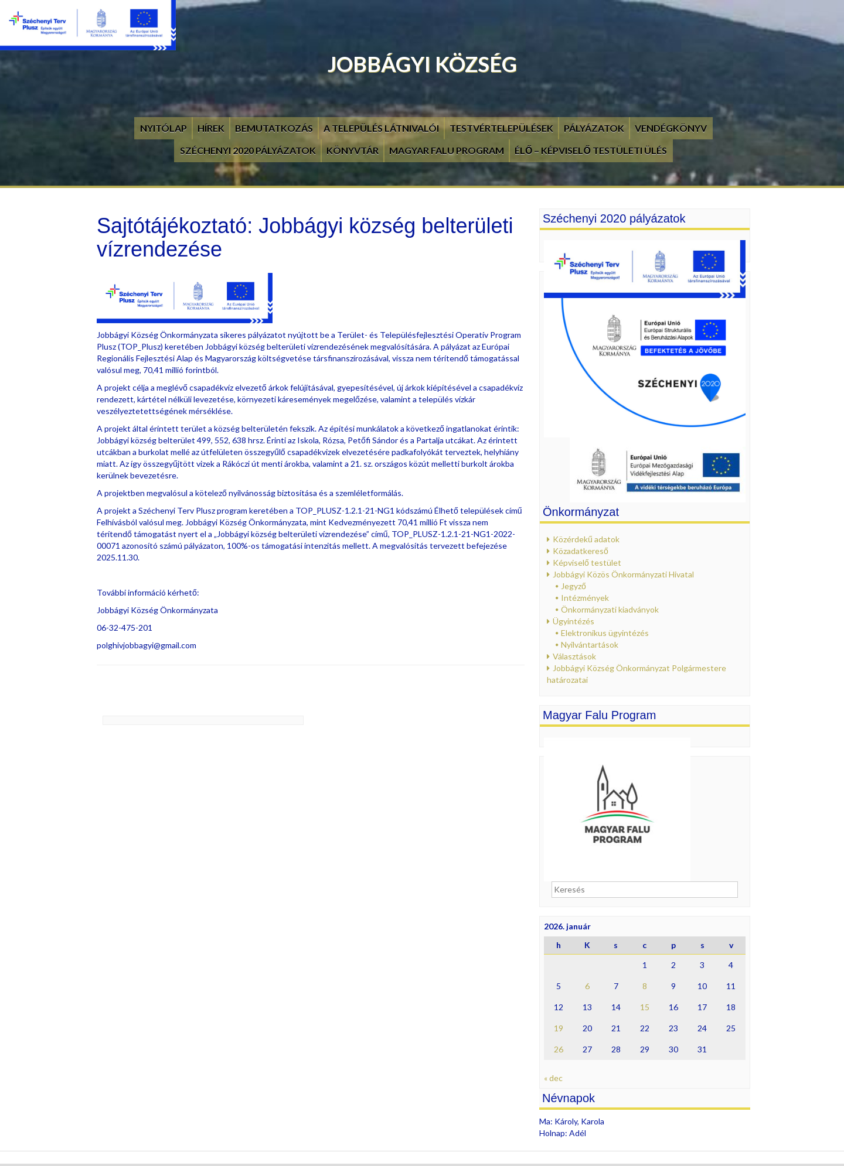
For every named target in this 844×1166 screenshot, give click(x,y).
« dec (553, 1078)
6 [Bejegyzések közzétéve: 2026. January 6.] (587, 986)
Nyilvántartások (589, 644)
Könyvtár (352, 150)
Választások (574, 656)
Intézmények (585, 598)
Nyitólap (163, 128)
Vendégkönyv (671, 128)
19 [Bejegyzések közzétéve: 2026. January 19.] (558, 1028)
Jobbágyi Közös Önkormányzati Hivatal (623, 574)
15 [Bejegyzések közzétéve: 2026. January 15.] (644, 1007)
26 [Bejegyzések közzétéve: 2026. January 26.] (558, 1049)
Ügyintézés (573, 621)
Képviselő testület (587, 562)
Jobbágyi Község (422, 64)
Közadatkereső (580, 551)
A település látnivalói (381, 128)
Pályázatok (594, 128)
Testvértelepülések (501, 128)
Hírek (211, 128)
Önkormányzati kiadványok (610, 609)
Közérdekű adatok (586, 539)
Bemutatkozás (274, 128)
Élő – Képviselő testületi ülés (591, 150)
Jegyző (573, 586)
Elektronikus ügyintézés (605, 633)
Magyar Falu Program (446, 150)
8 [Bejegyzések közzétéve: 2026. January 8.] (644, 986)
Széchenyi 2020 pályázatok (248, 150)
